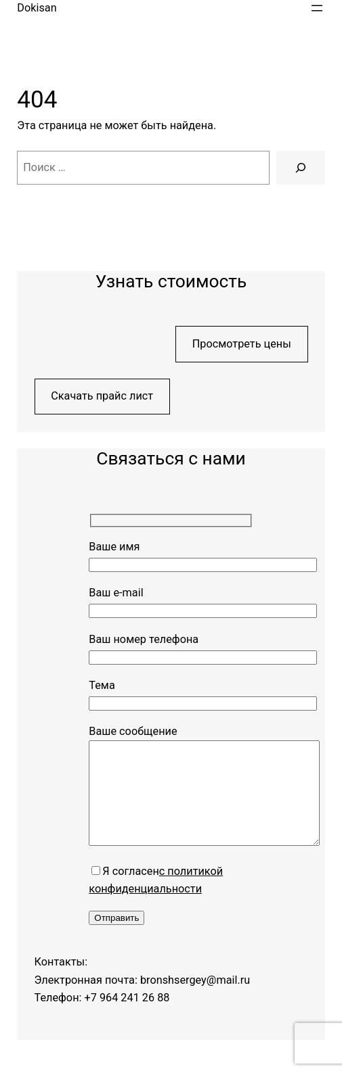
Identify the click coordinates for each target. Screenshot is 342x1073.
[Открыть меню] (317, 8)
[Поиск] (300, 168)
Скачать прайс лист (102, 395)
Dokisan (36, 7)
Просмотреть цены (241, 343)
